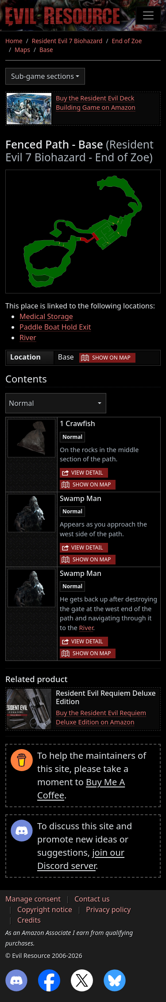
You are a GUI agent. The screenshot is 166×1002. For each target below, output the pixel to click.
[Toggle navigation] (148, 15)
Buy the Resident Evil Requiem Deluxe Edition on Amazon (101, 718)
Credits (29, 920)
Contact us (92, 899)
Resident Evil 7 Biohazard (67, 41)
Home (14, 41)
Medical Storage (46, 316)
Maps (22, 49)
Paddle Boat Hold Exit (55, 327)
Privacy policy (108, 909)
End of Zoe (127, 41)
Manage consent (33, 899)
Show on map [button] (111, 357)
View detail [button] (87, 472)
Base (46, 49)
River (27, 337)
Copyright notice (44, 909)
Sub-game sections (42, 76)
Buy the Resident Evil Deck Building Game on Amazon (95, 103)
